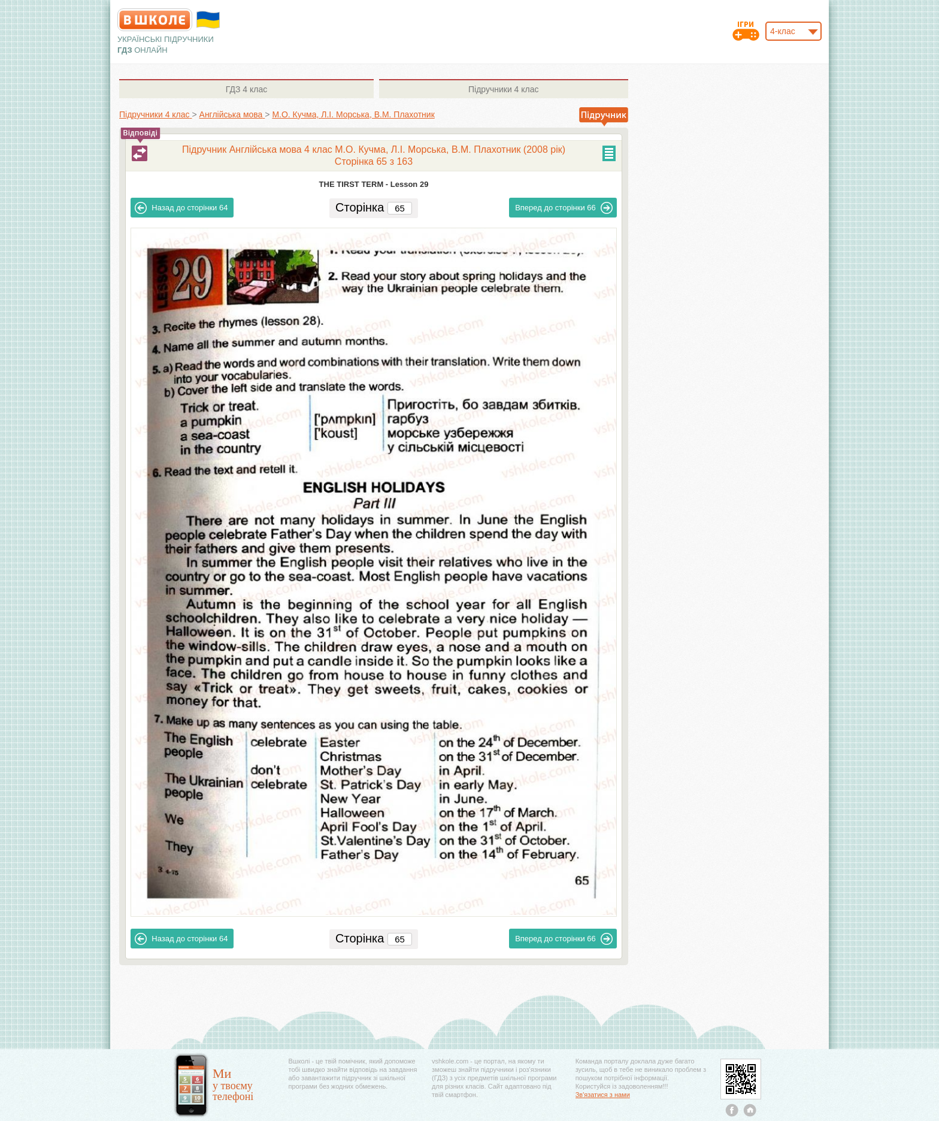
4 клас (246, 89)
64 (181, 208)
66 (564, 208)
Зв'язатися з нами (602, 1094)
